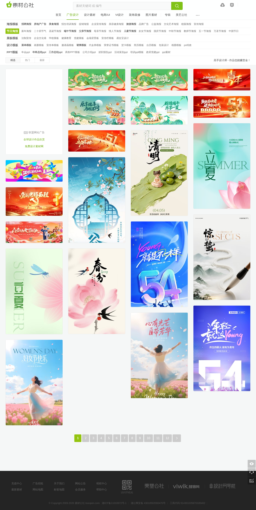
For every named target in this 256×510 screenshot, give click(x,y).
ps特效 (188, 45)
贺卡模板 (126, 45)
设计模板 (12, 45)
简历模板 (139, 45)
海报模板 (12, 24)
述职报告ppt (105, 52)
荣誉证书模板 (111, 45)
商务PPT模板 (72, 52)
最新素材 (16, 489)
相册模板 (176, 45)
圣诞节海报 (55, 31)
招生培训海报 (68, 24)
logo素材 (186, 486)
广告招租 (38, 483)
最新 (42, 60)
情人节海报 (115, 31)
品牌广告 (144, 24)
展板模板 (12, 38)
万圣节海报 (220, 31)
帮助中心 (101, 489)
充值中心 (16, 483)
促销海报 (84, 24)
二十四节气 (40, 31)
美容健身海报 (116, 24)
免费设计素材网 (34, 146)
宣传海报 (199, 24)
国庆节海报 (160, 31)
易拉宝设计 (122, 38)
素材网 (20, 5)
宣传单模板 (52, 45)
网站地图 (38, 489)
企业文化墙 (40, 38)
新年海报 (26, 31)
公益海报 (156, 24)
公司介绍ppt (89, 52)
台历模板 (151, 45)
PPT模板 (12, 52)
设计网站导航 (223, 486)
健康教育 (66, 38)
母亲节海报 (100, 31)
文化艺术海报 (171, 24)
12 (167, 438)
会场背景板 (92, 38)
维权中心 (101, 483)
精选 (12, 60)
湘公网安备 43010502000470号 (148, 503)
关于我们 (59, 483)
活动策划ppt (121, 52)
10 (148, 438)
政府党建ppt (152, 52)
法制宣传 (26, 38)
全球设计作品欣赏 (34, 139)
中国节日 (234, 31)
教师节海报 (190, 31)
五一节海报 (205, 31)
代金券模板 (95, 45)
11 (158, 438)
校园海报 (186, 24)
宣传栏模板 (107, 38)
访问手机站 (127, 486)
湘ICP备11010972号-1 (114, 503)
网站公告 (80, 483)
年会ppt (25, 52)
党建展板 (79, 38)
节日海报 (12, 31)
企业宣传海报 (98, 24)
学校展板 (54, 38)
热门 (27, 60)
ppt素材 (166, 52)
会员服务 (80, 489)
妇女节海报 (145, 31)
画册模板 (39, 45)
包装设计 (164, 45)
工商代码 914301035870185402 (187, 503)
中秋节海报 (175, 31)
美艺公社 (154, 486)
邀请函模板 (67, 45)
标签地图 (59, 489)
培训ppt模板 (137, 52)
